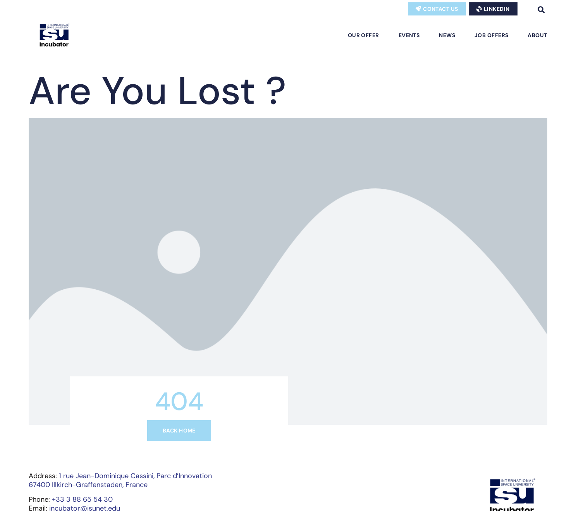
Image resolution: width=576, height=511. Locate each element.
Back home (179, 430)
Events (409, 35)
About (537, 35)
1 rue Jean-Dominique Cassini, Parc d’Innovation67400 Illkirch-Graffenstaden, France (120, 480)
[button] (541, 9)
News (447, 35)
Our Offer (363, 35)
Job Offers (491, 35)
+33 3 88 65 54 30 (82, 499)
